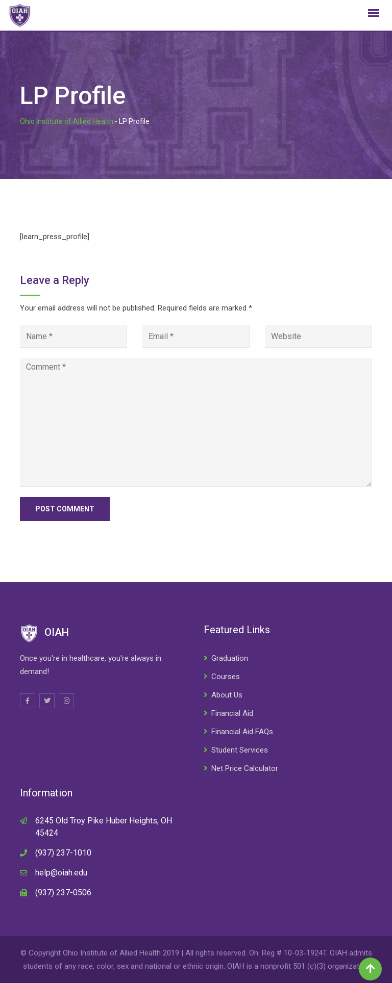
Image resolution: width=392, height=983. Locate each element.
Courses (225, 676)
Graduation (229, 658)
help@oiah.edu (61, 872)
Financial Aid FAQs (242, 731)
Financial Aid (232, 713)
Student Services (239, 750)
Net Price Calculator (244, 768)
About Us (226, 695)
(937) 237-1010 (63, 853)
